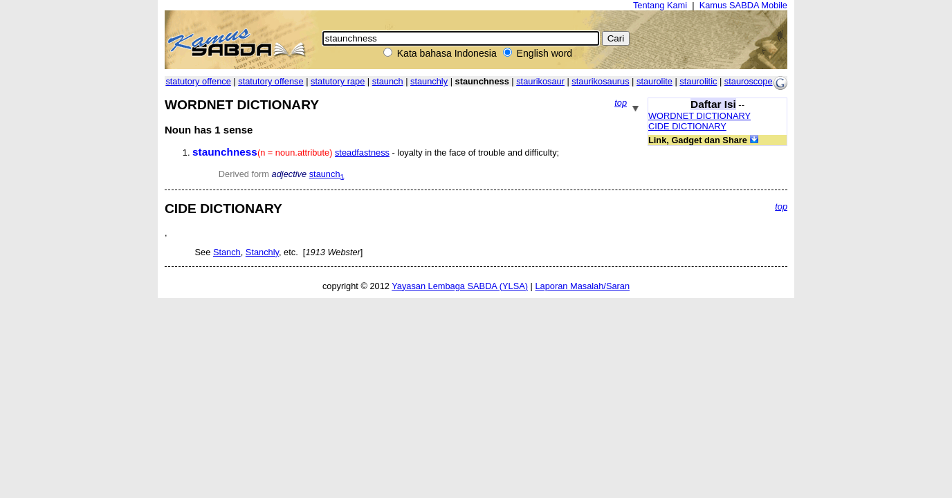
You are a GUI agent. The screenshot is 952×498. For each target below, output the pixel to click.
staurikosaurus (600, 81)
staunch (387, 81)
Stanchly (262, 252)
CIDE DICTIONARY (687, 126)
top (620, 103)
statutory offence (197, 81)
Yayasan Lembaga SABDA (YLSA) (460, 286)
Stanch (227, 252)
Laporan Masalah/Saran (582, 286)
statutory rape (338, 81)
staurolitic (698, 81)
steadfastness (362, 152)
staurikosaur (540, 81)
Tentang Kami (660, 5)
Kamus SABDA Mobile (743, 5)
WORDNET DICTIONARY (699, 116)
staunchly (429, 81)
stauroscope (748, 81)
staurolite (654, 81)
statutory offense (270, 81)
